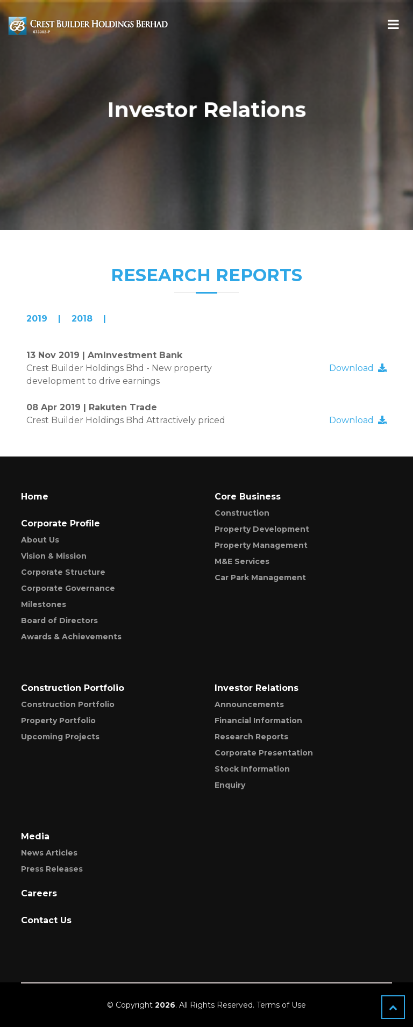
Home (34, 496)
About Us (40, 540)
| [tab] (43, 318)
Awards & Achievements (71, 636)
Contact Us (46, 920)
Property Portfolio (58, 720)
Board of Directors (59, 620)
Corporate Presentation (264, 753)
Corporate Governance (68, 588)
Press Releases (52, 869)
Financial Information (258, 720)
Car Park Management (260, 577)
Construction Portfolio (68, 704)
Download (358, 368)
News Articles (49, 853)
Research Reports (251, 736)
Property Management (261, 545)
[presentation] (43, 319)
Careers (39, 893)
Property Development (262, 529)
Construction (242, 513)
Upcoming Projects (60, 736)
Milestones (43, 604)
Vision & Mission (54, 556)
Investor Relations (256, 688)
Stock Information (252, 769)
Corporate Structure (63, 572)
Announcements (249, 704)
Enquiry (230, 785)
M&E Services (242, 561)
